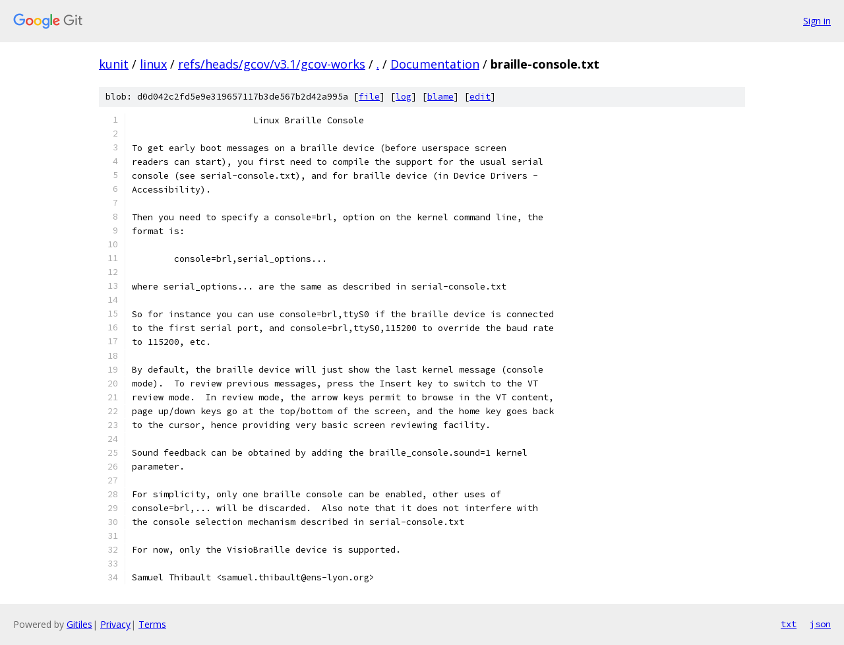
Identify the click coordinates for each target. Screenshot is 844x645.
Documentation (434, 64)
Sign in (817, 21)
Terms (152, 624)
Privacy (115, 624)
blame (440, 96)
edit (480, 96)
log (403, 96)
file (369, 96)
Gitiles (79, 624)
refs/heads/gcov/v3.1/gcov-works (271, 64)
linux (153, 64)
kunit (114, 64)
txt (789, 624)
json (820, 624)
